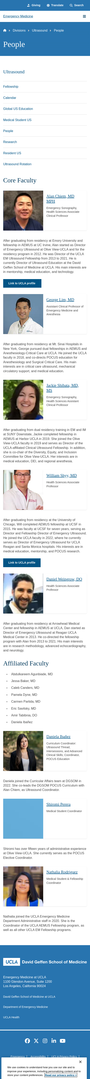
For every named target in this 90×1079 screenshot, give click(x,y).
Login (65, 1063)
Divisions (19, 30)
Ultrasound (39, 30)
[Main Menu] (84, 16)
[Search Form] (77, 5)
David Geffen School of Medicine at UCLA (29, 996)
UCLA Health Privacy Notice (38, 1063)
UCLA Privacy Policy (64, 1056)
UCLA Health (11, 1017)
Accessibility (38, 1056)
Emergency (18, 1056)
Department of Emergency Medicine (25, 1006)
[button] (55, 5)
